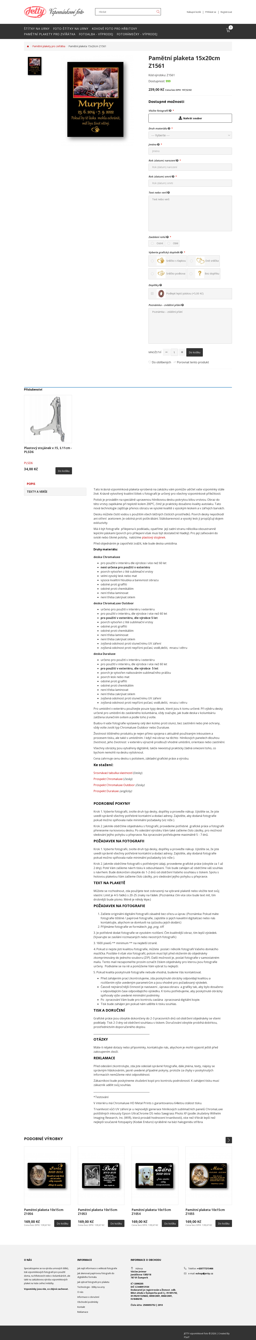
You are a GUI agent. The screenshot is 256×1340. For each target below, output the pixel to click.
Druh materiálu (159, 128)
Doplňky (155, 285)
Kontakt (81, 1306)
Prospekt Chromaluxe (108, 779)
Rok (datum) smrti (161, 176)
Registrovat (226, 12)
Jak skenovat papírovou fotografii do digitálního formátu (95, 1275)
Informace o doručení (88, 1297)
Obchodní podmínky (87, 1302)
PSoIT (187, 1337)
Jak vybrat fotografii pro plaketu (93, 1282)
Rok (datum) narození (163, 160)
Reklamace (82, 1311)
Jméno (154, 144)
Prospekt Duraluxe (106, 791)
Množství (154, 352)
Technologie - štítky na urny (91, 1287)
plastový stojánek (153, 537)
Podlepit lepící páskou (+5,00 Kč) (180, 293)
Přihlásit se (210, 12)
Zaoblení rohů (158, 237)
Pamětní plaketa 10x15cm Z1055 (205, 1212)
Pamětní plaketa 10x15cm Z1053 (97, 1212)
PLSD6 (28, 463)
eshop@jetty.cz (204, 1273)
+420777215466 (205, 1268)
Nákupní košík (194, 12)
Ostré (160, 243)
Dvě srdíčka (207, 261)
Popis (31, 484)
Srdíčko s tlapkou (171, 261)
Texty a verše (37, 492)
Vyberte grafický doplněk (165, 252)
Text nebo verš (159, 192)
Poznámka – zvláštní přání (166, 305)
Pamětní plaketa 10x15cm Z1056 (43, 1212)
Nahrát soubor (190, 118)
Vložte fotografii (160, 110)
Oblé (175, 243)
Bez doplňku (207, 273)
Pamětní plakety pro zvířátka (48, 46)
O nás (80, 1292)
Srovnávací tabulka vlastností (113, 773)
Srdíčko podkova (171, 273)
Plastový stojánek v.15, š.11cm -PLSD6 (48, 450)
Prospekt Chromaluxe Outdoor (114, 785)
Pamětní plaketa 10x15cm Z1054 (151, 1212)
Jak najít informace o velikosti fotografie (97, 1268)
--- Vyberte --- (160, 135)
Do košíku (194, 352)
